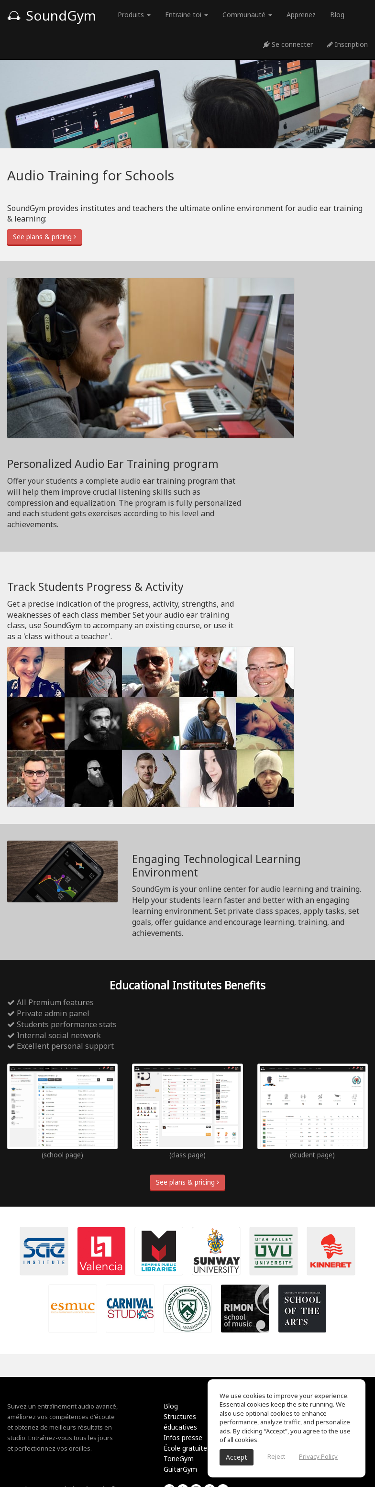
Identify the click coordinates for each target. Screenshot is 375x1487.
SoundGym (51, 15)
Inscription (347, 44)
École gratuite (185, 1448)
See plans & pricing (44, 236)
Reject (276, 1456)
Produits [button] (134, 14)
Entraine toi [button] (186, 14)
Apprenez (301, 14)
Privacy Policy (318, 1456)
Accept (236, 1457)
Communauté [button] (247, 14)
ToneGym (179, 1458)
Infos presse (183, 1437)
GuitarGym (180, 1469)
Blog (337, 14)
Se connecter (288, 44)
